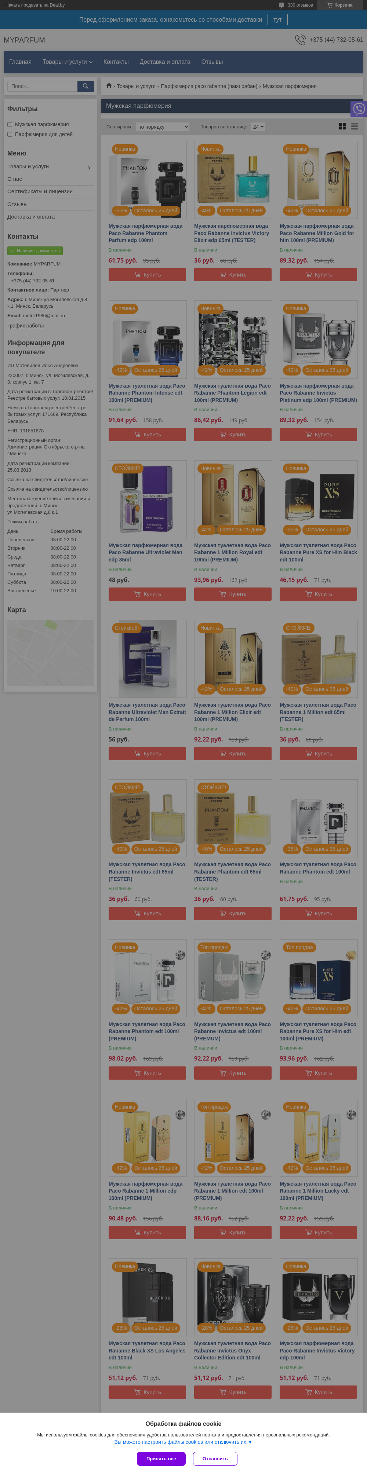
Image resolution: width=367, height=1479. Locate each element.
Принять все (161, 1458)
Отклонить (215, 1458)
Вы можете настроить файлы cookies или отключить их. (180, 1442)
